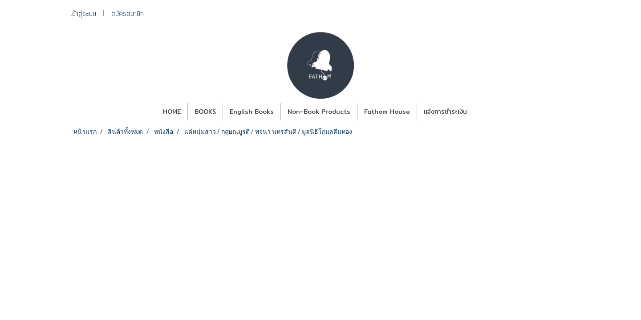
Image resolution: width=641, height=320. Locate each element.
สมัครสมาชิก (127, 13)
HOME (172, 111)
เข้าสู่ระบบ (83, 13)
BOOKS (205, 111)
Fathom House (387, 111)
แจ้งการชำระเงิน (445, 111)
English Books (252, 111)
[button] (481, 112)
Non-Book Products (319, 111)
